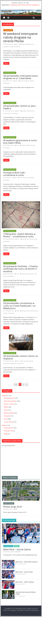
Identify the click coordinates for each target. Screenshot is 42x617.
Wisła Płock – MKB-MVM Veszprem (26, 562)
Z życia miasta (8, 30)
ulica (9, 113)
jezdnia (24, 111)
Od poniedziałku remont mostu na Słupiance (20, 357)
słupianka (6, 363)
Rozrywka (7, 416)
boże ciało (22, 177)
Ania (17, 44)
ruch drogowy (30, 177)
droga (23, 44)
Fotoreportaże (8, 428)
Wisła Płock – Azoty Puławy (24, 572)
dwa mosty (25, 239)
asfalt (23, 145)
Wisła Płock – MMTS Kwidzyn (24, 582)
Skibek (18, 552)
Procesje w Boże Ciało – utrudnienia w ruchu (14, 173)
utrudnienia (17, 46)
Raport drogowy (9, 413)
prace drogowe (24, 81)
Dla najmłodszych (9, 398)
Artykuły (4, 395)
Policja (6, 410)
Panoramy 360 (8, 431)
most (23, 361)
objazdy (27, 44)
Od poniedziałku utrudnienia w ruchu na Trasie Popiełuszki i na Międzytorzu (19, 306)
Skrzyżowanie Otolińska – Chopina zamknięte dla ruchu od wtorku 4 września (20, 269)
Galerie (4, 425)
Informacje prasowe (9, 73)
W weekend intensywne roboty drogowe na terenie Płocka (20, 37)
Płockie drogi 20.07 (12, 506)
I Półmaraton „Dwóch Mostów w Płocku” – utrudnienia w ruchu (19, 235)
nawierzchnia (30, 111)
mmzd (28, 311)
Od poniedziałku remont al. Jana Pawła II (19, 107)
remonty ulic (30, 274)
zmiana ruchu (20, 363)
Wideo (6, 434)
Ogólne (6, 407)
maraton (31, 239)
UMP (16, 509)
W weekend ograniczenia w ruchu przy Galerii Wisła (20, 141)
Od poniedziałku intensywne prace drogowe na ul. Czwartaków (20, 77)
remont (11, 46)
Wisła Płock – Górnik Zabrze (17, 549)
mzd (36, 239)
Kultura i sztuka (8, 404)
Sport (5, 419)
